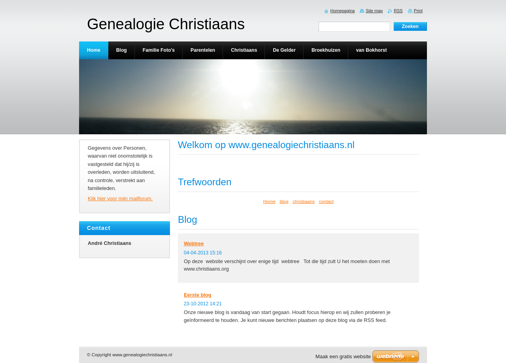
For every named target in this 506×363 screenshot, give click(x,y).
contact (326, 201)
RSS (398, 10)
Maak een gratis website (343, 356)
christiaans (304, 201)
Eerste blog (197, 295)
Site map (374, 10)
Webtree (194, 243)
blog (284, 201)
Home (269, 201)
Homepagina (342, 10)
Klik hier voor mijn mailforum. (120, 198)
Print (418, 10)
